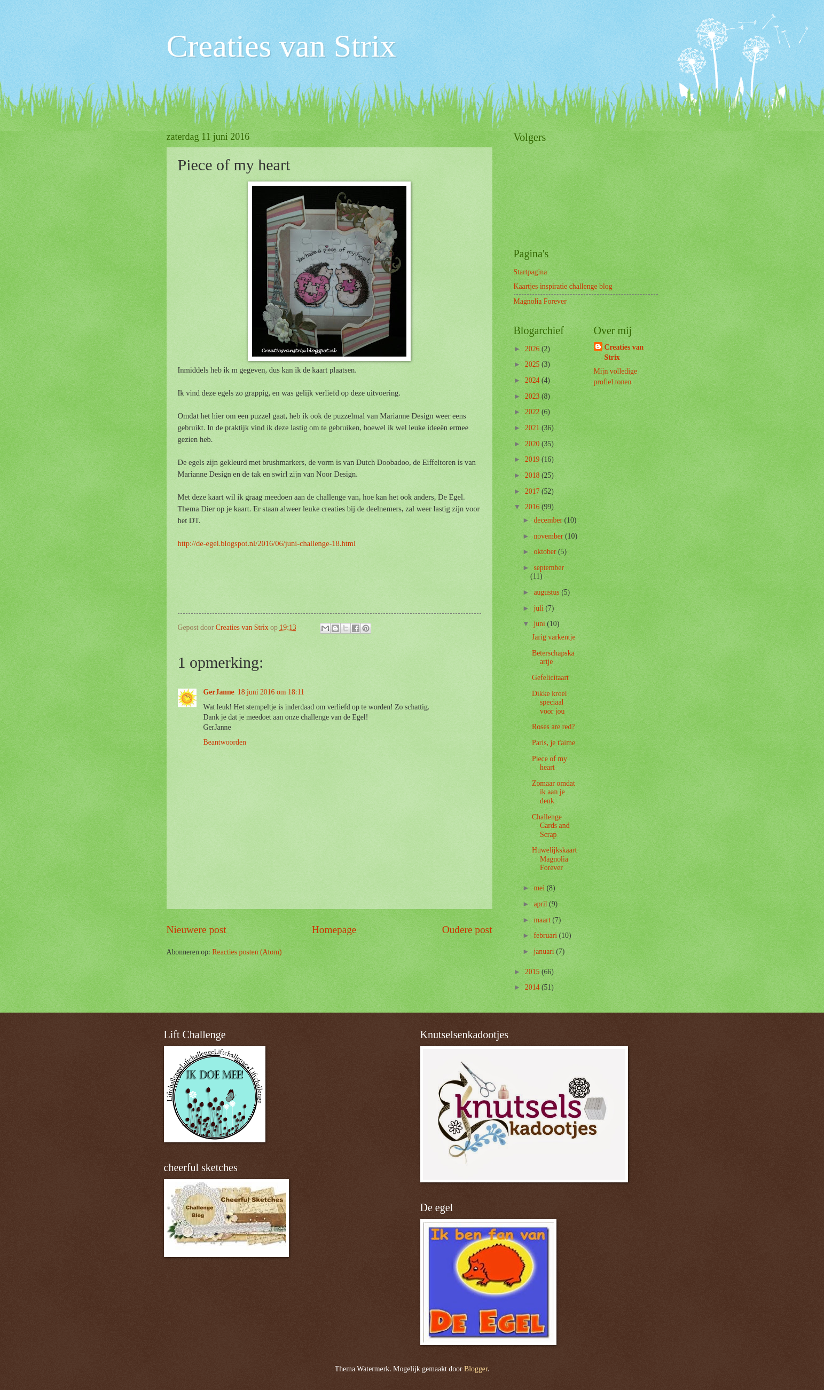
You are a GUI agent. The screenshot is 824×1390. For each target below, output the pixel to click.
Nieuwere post (196, 929)
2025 (533, 364)
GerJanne (218, 692)
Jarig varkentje (554, 637)
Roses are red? (553, 727)
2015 (533, 972)
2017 (533, 491)
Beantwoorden (224, 742)
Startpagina (530, 272)
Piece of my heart (549, 763)
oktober (545, 552)
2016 (533, 507)
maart (542, 920)
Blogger (476, 1369)
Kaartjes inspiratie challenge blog (563, 286)
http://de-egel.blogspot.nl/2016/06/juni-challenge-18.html (267, 543)
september (548, 568)
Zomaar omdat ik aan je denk (553, 792)
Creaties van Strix (281, 46)
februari (546, 935)
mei (539, 888)
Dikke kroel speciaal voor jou (549, 702)
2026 (533, 349)
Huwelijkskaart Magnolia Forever (554, 859)
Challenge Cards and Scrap (551, 826)
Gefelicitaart (550, 678)
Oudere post (467, 929)
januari (544, 951)
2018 (533, 475)
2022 (533, 412)
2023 (533, 396)
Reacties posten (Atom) (246, 952)
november (549, 536)
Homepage (334, 929)
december (548, 520)
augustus (547, 592)
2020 (533, 444)
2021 (533, 428)
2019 (533, 459)
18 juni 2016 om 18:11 (271, 692)
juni (540, 624)
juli (539, 608)
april (541, 904)
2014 (533, 987)
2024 (533, 380)
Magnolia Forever (540, 301)
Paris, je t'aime (553, 743)
